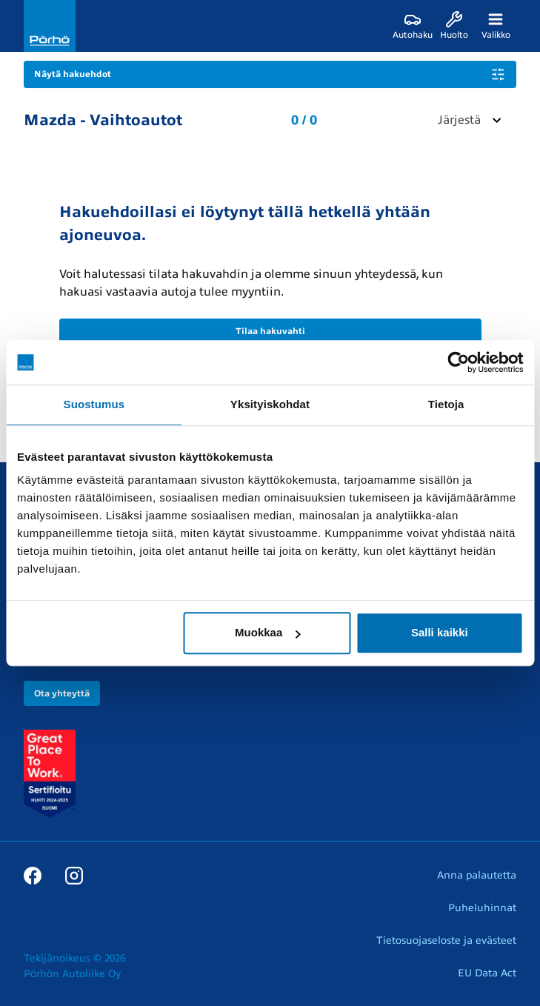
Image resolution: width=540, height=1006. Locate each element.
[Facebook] (32, 875)
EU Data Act (487, 973)
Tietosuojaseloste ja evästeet (446, 940)
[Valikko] (495, 25)
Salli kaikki (439, 632)
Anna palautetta (476, 875)
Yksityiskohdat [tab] (270, 404)
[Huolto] (454, 25)
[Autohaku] (412, 25)
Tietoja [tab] (446, 404)
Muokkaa (267, 632)
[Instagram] (74, 875)
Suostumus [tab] (94, 404)
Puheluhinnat (482, 907)
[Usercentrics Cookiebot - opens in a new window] (458, 362)
